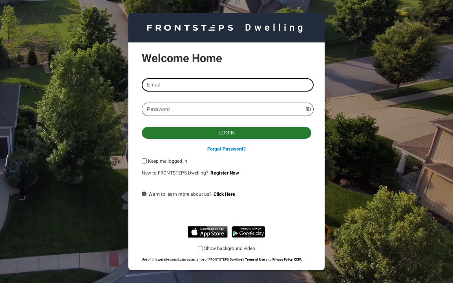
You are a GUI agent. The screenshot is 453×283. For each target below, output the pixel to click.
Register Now (224, 172)
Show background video (229, 248)
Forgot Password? (226, 149)
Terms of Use (255, 259)
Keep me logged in (167, 161)
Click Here (224, 194)
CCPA (298, 259)
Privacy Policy (282, 259)
